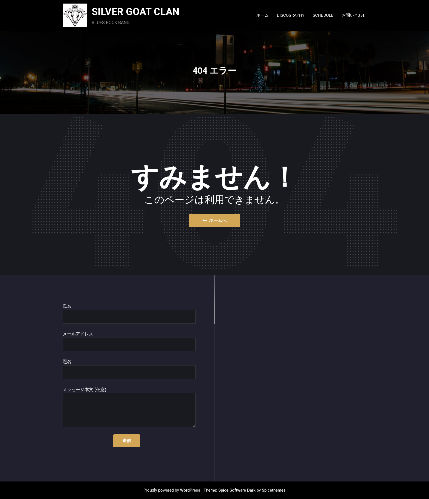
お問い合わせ (354, 15)
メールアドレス (129, 341)
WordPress (190, 490)
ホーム (262, 15)
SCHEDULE (323, 15)
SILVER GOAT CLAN (135, 12)
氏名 (129, 314)
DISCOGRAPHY (291, 15)
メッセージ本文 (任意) (129, 407)
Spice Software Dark (237, 490)
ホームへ (214, 220)
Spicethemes (274, 490)
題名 (129, 369)
